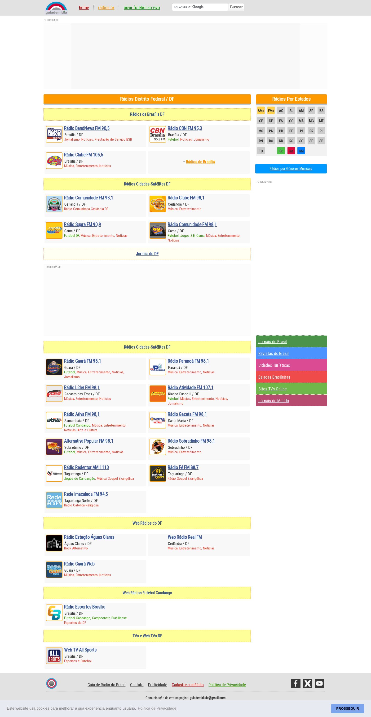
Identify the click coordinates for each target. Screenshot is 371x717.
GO (291, 121)
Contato (136, 684)
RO (271, 141)
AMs (261, 111)
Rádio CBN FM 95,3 (185, 128)
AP (311, 111)
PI (301, 131)
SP (321, 141)
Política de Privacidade (227, 684)
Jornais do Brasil (272, 341)
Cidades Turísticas (274, 365)
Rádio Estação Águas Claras (89, 537)
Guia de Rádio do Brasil (106, 684)
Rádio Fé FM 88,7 (183, 467)
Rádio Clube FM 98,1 (186, 198)
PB (281, 131)
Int (291, 151)
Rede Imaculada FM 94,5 (86, 494)
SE (311, 141)
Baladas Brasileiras (274, 377)
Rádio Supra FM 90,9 (82, 224)
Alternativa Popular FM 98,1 (88, 441)
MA (301, 121)
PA (271, 131)
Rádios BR (106, 7)
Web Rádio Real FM (185, 537)
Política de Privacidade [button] (157, 708)
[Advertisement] (185, 56)
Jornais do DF (147, 253)
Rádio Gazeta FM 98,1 (187, 414)
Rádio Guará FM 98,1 (82, 361)
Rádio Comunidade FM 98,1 (88, 198)
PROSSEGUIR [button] (347, 708)
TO (261, 151)
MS (261, 131)
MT (321, 121)
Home (84, 7)
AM (301, 111)
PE (291, 131)
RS (291, 141)
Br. (281, 151)
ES (281, 121)
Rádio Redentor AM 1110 (86, 467)
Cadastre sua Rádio (188, 684)
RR (281, 141)
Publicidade (157, 684)
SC (301, 141)
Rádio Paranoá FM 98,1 (188, 361)
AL (291, 111)
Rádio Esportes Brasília (84, 607)
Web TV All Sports (80, 650)
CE (261, 121)
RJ (321, 131)
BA (321, 111)
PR (311, 131)
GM (301, 151)
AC (281, 111)
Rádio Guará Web (79, 564)
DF (271, 121)
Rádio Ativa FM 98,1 (82, 414)
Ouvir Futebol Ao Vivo (142, 7)
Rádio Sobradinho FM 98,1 (191, 441)
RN (261, 141)
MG (311, 121)
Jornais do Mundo (273, 400)
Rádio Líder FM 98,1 (82, 387)
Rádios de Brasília (200, 162)
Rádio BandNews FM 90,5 (87, 128)
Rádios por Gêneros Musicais (291, 168)
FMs (271, 111)
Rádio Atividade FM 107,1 (190, 387)
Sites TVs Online (272, 388)
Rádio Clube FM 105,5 (83, 155)
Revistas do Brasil (273, 353)
